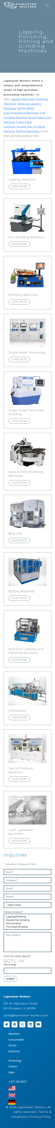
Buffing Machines (27, 131)
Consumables (16, 1039)
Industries (14, 1051)
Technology (14, 1060)
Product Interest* (13, 912)
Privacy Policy (40, 1116)
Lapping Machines (23, 99)
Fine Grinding (27, 923)
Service (12, 1045)
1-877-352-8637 (17, 1081)
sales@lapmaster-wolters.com (26, 1015)
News (11, 1072)
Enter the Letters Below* (17, 956)
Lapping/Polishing (27, 916)
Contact (12, 1066)
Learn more (19, 186)
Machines (14, 1033)
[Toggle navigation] (47, 5)
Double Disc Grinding (27, 920)
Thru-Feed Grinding (27, 926)
